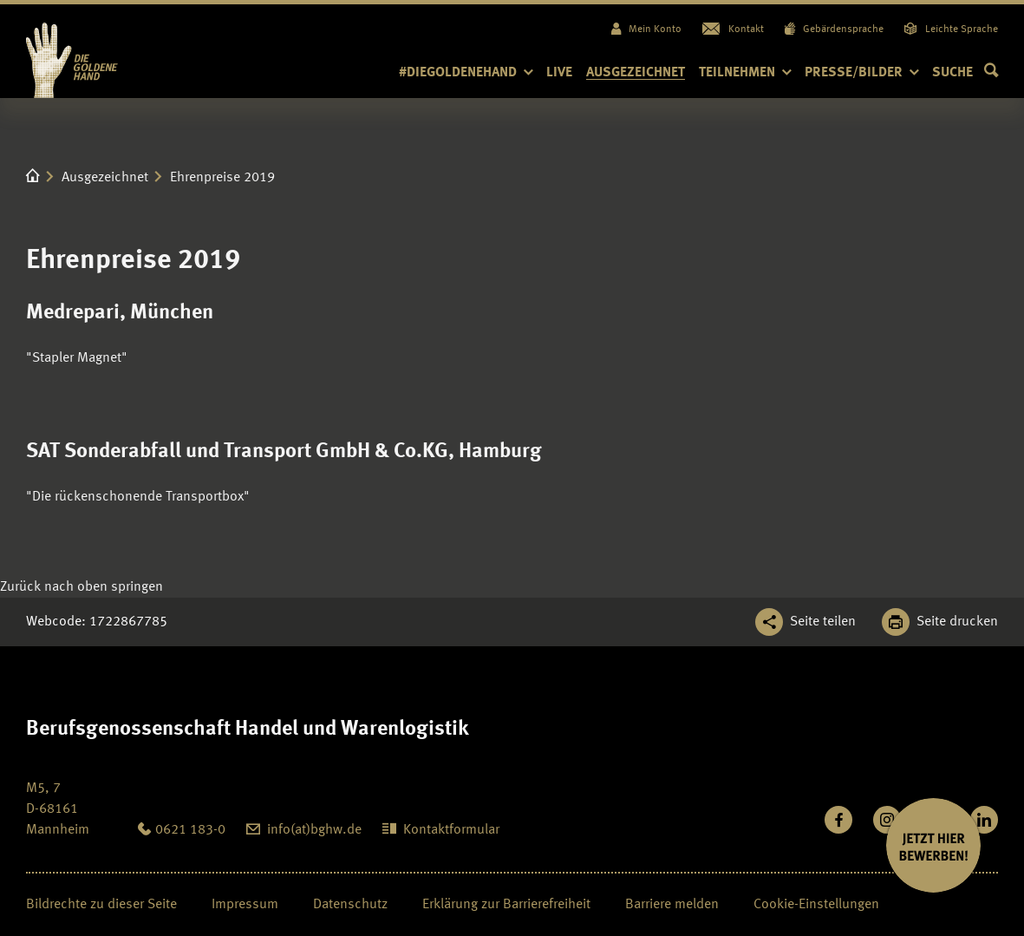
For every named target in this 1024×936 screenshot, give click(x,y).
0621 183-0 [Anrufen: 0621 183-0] (190, 830)
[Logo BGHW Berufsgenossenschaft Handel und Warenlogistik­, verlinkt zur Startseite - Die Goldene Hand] (106, 51)
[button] (965, 72)
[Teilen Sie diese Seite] (805, 622)
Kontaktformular (451, 830)
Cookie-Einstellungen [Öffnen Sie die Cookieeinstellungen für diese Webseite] (816, 905)
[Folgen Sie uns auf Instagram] (887, 820)
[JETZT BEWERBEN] (933, 845)
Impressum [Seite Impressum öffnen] (245, 905)
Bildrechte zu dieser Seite (101, 905)
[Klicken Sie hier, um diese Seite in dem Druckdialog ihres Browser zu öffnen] (940, 622)
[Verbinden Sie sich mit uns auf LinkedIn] (984, 820)
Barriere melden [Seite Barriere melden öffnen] (672, 905)
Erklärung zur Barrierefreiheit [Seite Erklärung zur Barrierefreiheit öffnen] (506, 905)
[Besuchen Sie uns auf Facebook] (838, 820)
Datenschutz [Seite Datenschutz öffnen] (350, 905)
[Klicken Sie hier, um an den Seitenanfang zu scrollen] (81, 587)
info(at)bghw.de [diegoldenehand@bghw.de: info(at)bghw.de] (314, 830)
